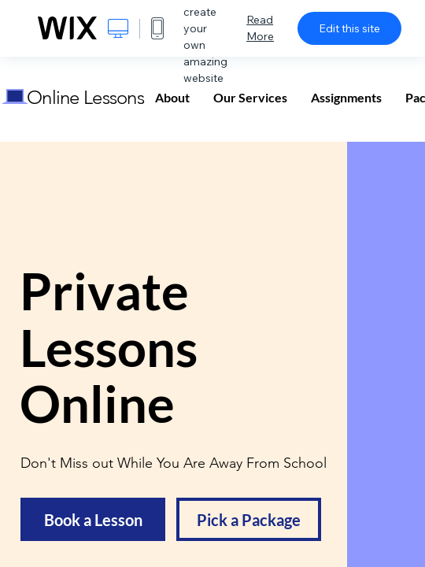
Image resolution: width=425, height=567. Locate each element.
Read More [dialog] (260, 28)
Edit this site (349, 28)
